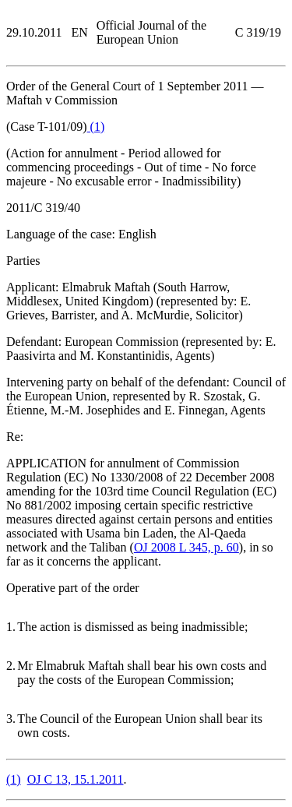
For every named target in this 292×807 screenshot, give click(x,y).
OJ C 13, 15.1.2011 (75, 779)
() (96, 126)
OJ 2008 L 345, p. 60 (186, 547)
